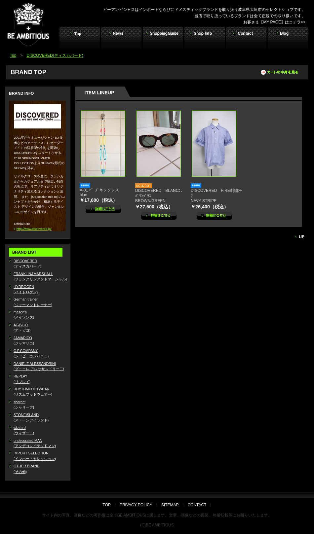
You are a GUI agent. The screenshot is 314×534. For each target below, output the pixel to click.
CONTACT (196, 505)
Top (13, 55)
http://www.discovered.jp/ (34, 229)
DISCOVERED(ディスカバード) (54, 55)
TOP (109, 505)
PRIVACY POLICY (136, 505)
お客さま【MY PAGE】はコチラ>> (274, 22)
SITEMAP (169, 505)
